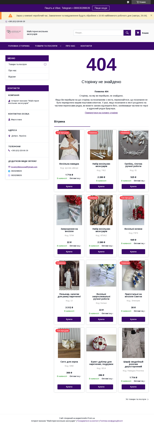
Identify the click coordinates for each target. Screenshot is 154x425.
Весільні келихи (133, 229)
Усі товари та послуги (136, 399)
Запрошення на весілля (69, 230)
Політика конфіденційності (111, 421)
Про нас (70, 46)
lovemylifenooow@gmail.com (24, 167)
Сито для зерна (69, 362)
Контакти (86, 46)
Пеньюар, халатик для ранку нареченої (69, 295)
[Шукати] (127, 33)
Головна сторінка (18, 46)
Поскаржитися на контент (88, 421)
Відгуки (12, 76)
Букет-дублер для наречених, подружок (101, 363)
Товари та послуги (46, 46)
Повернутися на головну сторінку (101, 113)
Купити (69, 186)
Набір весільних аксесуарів (101, 165)
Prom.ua (91, 418)
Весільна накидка (69, 164)
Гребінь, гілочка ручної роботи (133, 165)
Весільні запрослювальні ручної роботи (101, 296)
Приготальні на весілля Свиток (133, 295)
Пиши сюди (101, 8)
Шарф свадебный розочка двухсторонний (133, 364)
